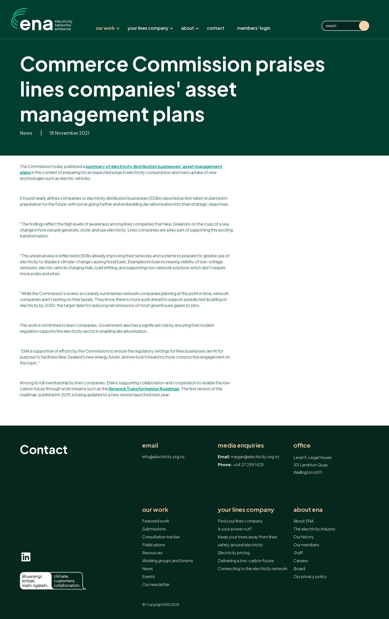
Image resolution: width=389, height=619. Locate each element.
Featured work (155, 520)
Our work (108, 28)
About (190, 28)
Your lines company (150, 28)
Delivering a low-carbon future (246, 560)
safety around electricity (240, 544)
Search (364, 26)
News (26, 133)
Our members (306, 544)
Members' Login (253, 28)
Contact (215, 28)
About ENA (308, 509)
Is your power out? (235, 528)
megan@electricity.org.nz (255, 456)
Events (148, 576)
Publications (153, 544)
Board (299, 568)
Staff (298, 552)
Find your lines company (240, 520)
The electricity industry (314, 528)
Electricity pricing (234, 552)
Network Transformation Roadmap (144, 388)
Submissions (154, 528)
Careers (300, 560)
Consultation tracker (161, 536)
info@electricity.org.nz (163, 456)
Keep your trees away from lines (247, 536)
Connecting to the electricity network (252, 568)
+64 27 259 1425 (248, 464)
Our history (303, 536)
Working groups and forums (167, 560)
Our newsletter (156, 584)
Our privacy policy (310, 576)
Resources (152, 552)
